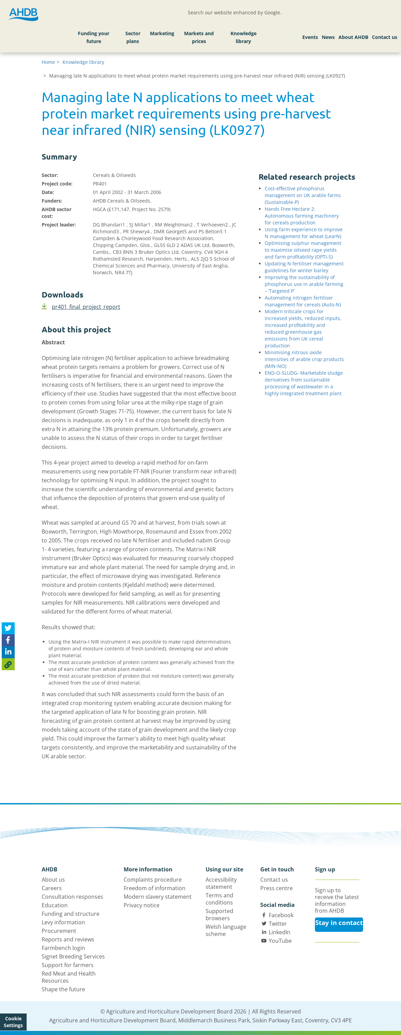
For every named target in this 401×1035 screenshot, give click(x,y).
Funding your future (93, 37)
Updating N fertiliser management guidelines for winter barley (304, 267)
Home (48, 62)
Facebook (281, 915)
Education (55, 905)
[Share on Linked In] (8, 652)
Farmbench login (63, 948)
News (328, 37)
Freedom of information (154, 888)
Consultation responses (72, 896)
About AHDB (353, 37)
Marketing (162, 33)
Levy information (63, 922)
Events (310, 37)
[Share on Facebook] (8, 640)
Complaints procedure (153, 879)
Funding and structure (70, 913)
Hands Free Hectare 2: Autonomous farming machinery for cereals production (302, 216)
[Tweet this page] (8, 628)
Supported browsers (219, 914)
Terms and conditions (219, 899)
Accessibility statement (221, 883)
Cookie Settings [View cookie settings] (13, 1022)
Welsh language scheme (226, 930)
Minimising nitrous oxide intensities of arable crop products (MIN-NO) (304, 359)
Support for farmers (68, 965)
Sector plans (132, 37)
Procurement (59, 931)
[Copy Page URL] (8, 664)
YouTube (280, 940)
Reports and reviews (68, 939)
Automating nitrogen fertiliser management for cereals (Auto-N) (303, 301)
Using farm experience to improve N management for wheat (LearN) (304, 232)
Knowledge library (244, 37)
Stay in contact (339, 922)
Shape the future (63, 989)
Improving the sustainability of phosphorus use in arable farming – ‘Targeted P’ (304, 284)
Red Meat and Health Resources (69, 977)
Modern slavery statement (158, 896)
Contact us (384, 37)
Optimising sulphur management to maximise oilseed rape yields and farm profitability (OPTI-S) (303, 250)
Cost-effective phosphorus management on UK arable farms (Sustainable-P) (303, 195)
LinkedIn (279, 932)
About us (53, 879)
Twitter (278, 923)
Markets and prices (199, 37)
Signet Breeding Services (73, 956)
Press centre (276, 888)
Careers (52, 888)
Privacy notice (142, 905)
